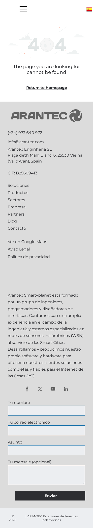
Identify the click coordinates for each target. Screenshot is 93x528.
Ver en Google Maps (27, 241)
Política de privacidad (29, 256)
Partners (16, 214)
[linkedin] (65, 390)
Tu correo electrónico (29, 422)
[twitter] (40, 390)
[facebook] (27, 390)
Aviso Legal (19, 249)
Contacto (17, 228)
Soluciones (18, 185)
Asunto (15, 442)
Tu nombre (19, 402)
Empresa (17, 207)
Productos (18, 192)
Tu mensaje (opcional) (29, 462)
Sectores (16, 199)
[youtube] (53, 390)
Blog (12, 221)
